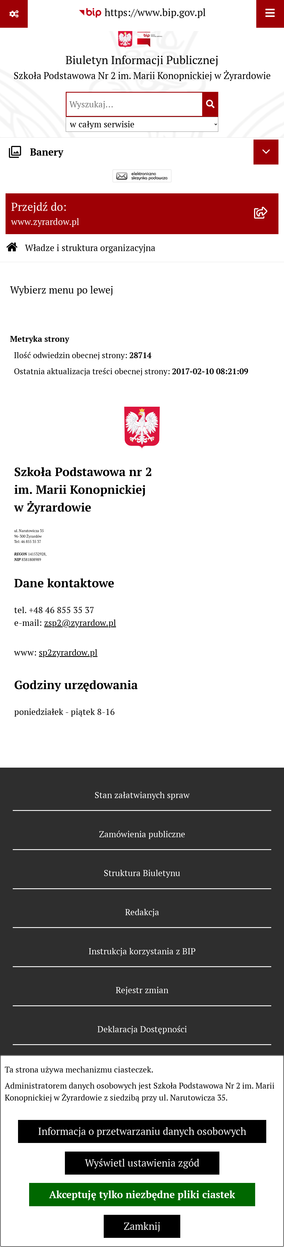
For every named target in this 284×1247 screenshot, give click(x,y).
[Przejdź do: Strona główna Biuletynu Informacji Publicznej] (12, 248)
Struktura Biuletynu (142, 873)
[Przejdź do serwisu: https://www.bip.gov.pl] (142, 13)
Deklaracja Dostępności (142, 1029)
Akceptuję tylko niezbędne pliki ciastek (142, 1194)
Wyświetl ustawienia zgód (142, 1163)
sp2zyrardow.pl (68, 652)
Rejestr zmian (142, 990)
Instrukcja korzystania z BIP (142, 951)
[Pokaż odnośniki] (14, 14)
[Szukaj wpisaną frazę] (210, 104)
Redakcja (142, 912)
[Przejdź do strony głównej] (142, 58)
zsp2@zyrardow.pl (80, 622)
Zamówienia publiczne (142, 834)
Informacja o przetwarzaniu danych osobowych (142, 1131)
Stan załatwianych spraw (142, 795)
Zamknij (142, 1226)
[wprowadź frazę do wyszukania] (134, 104)
